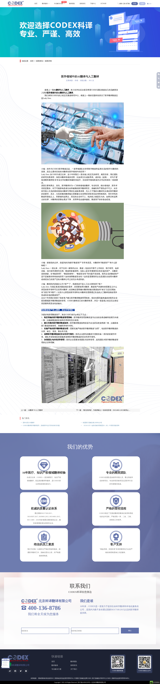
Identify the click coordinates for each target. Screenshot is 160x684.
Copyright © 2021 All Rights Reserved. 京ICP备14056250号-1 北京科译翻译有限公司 (80, 682)
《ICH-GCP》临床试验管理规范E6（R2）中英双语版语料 (100, 425)
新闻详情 (48, 61)
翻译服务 (45, 3)
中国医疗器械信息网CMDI (82, 678)
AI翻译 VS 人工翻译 (35, 410)
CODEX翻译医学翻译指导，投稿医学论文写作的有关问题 (41, 425)
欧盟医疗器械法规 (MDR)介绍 (92, 422)
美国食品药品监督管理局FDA (64, 678)
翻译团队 (72, 3)
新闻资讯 (82, 3)
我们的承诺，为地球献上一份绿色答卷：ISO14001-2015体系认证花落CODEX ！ (112, 410)
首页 (35, 3)
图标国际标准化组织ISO (46, 678)
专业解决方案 (58, 3)
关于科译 (103, 3)
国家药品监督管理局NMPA (120, 678)
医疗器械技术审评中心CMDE (101, 678)
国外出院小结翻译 (28, 422)
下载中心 (93, 3)
